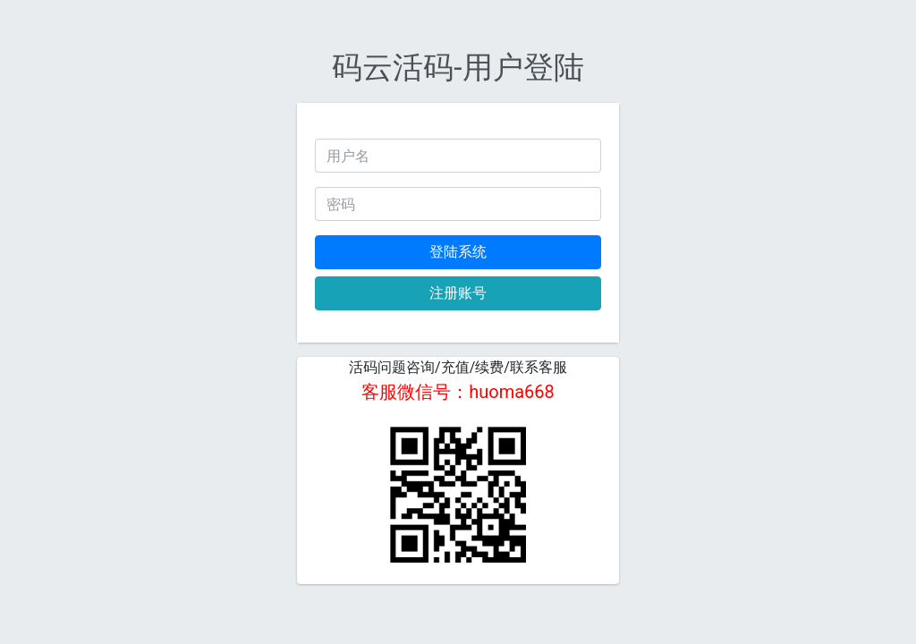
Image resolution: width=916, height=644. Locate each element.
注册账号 (458, 292)
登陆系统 (458, 251)
